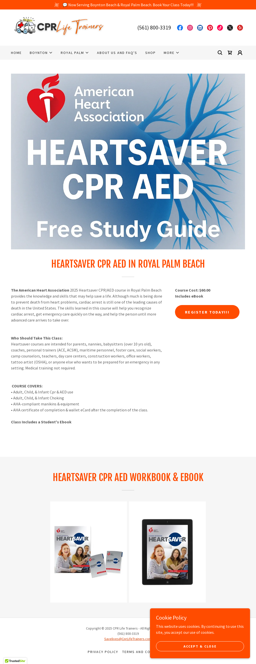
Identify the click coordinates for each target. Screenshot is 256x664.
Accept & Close (200, 646)
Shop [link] (150, 52)
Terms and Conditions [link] (145, 652)
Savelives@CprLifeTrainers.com (128, 639)
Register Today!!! (207, 312)
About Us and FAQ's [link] (117, 52)
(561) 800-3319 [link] (154, 27)
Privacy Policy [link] (103, 652)
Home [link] (16, 52)
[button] (41, 53)
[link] (59, 26)
